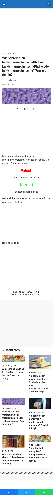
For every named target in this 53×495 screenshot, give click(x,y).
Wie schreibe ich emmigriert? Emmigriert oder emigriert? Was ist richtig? (38, 454)
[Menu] (4, 4)
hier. (20, 202)
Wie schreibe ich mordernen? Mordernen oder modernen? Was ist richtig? (38, 422)
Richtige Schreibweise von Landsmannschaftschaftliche (26, 293)
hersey (13, 80)
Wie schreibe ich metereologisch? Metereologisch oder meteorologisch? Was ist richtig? (13, 418)
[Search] (49, 4)
